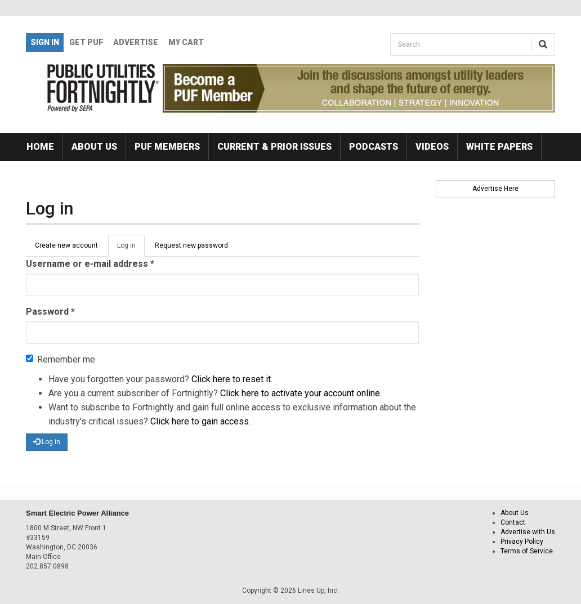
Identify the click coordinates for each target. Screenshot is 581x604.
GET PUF (86, 42)
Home (40, 146)
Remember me (60, 359)
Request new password (191, 245)
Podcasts (373, 146)
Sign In (44, 42)
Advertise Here (495, 189)
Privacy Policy (521, 541)
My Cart (186, 42)
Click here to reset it (231, 379)
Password (50, 311)
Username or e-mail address (90, 263)
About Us (94, 146)
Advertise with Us (527, 532)
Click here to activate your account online (300, 393)
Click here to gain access (199, 421)
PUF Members (167, 146)
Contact (512, 522)
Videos (432, 146)
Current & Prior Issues (274, 146)
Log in (131, 249)
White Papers (499, 146)
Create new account (66, 245)
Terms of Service (526, 551)
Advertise (135, 42)
